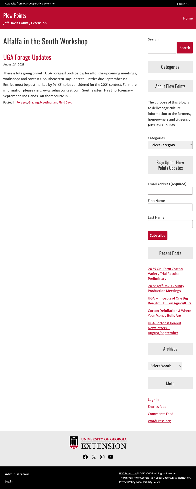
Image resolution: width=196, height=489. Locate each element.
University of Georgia (136, 477)
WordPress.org (159, 421)
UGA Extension (128, 473)
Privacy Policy (127, 482)
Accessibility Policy (148, 482)
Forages (22, 102)
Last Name (156, 217)
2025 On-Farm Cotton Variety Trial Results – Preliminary (165, 274)
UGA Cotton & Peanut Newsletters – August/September (164, 328)
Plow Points (14, 15)
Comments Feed (160, 414)
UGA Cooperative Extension (39, 3)
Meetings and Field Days (56, 102)
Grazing (33, 102)
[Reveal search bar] (183, 3)
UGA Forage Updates (27, 57)
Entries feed (157, 407)
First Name (156, 201)
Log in (9, 481)
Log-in (153, 400)
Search (153, 39)
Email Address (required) (167, 184)
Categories (156, 138)
